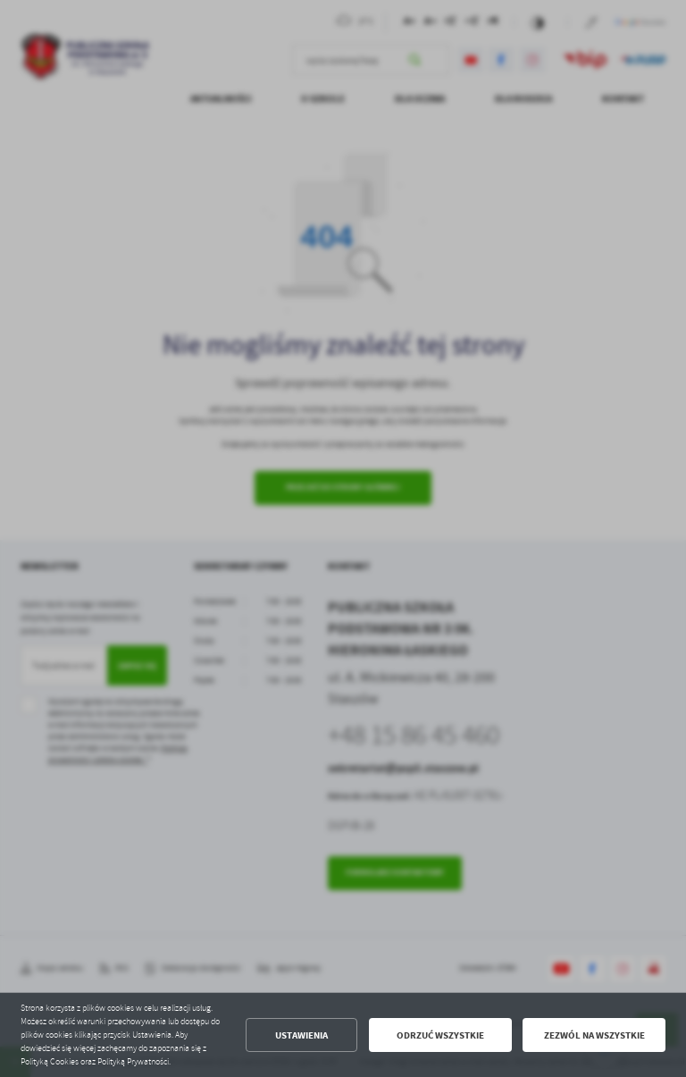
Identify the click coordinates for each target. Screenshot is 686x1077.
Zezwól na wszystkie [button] (594, 1035)
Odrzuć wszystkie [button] (440, 1035)
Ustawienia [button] (301, 1035)
